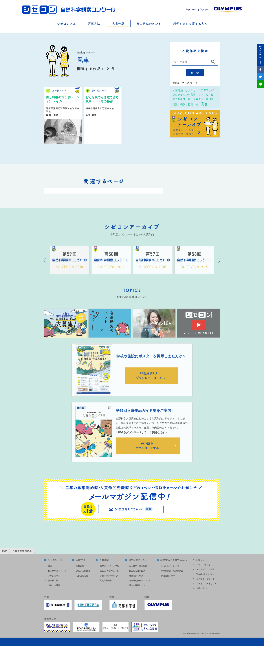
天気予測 (198, 99)
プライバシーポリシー (206, 582)
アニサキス (179, 99)
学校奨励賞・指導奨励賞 (172, 570)
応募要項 (80, 565)
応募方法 (94, 23)
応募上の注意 (82, 574)
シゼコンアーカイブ (109, 574)
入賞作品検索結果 (22, 550)
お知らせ (200, 559)
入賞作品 (118, 23)
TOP (4, 550)
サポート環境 (54, 584)
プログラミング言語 (184, 94)
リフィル (203, 94)
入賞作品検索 (106, 579)
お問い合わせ (202, 587)
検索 (196, 72)
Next (219, 265)
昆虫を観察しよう (137, 584)
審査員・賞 (53, 579)
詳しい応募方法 (83, 570)
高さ (204, 104)
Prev (44, 265)
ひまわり (190, 90)
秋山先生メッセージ (57, 570)
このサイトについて (205, 578)
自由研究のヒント (148, 23)
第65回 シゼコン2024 (109, 565)
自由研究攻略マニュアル (140, 579)
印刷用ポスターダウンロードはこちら (151, 380)
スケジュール (54, 574)
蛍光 (175, 104)
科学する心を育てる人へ (190, 23)
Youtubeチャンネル (205, 573)
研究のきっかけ (136, 574)
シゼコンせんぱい (204, 563)
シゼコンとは (66, 23)
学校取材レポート (169, 574)
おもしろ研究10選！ (138, 570)
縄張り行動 (186, 104)
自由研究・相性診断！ (139, 565)
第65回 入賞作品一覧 (109, 570)
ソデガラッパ (206, 90)
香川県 (210, 99)
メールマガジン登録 (205, 568)
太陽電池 (178, 90)
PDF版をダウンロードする (148, 450)
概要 (50, 565)
